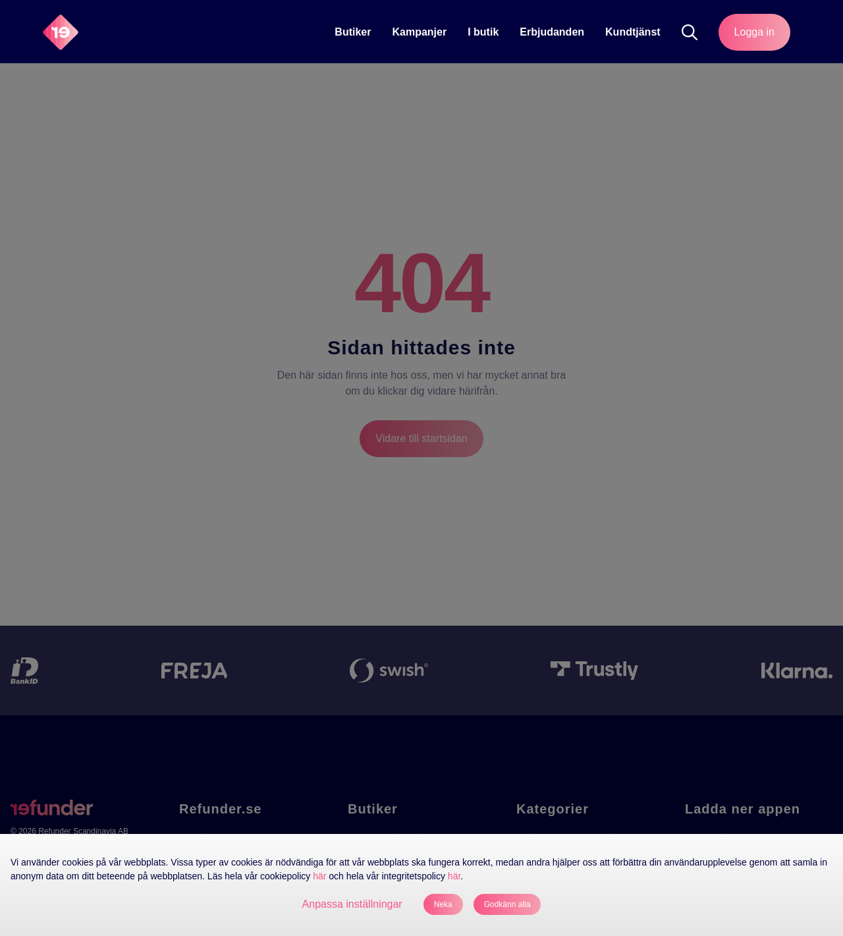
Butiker (353, 32)
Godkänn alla (507, 904)
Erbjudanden (552, 32)
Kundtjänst (633, 32)
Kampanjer (419, 32)
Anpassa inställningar (352, 904)
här (319, 876)
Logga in (754, 32)
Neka (443, 904)
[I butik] (483, 32)
